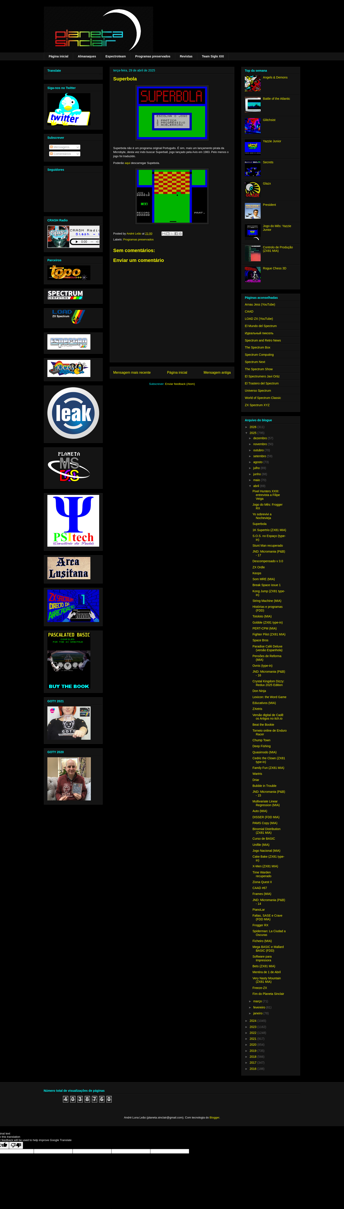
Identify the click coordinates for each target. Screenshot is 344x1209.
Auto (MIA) (260, 811)
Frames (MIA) (262, 894)
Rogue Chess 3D (275, 268)
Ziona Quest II (262, 882)
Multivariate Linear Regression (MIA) (266, 803)
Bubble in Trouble (264, 786)
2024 (253, 1020)
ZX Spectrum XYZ (257, 405)
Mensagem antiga (217, 372)
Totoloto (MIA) (262, 616)
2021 (253, 1038)
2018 (253, 1056)
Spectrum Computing (259, 354)
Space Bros (260, 640)
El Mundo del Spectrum (261, 326)
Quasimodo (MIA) (265, 752)
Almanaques (87, 56)
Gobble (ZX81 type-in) (268, 622)
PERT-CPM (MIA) (265, 628)
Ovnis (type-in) (262, 665)
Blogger (214, 1117)
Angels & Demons (275, 77)
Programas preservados (152, 56)
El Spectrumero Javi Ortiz (262, 376)
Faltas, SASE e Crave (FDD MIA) (267, 917)
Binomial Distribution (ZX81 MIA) (267, 830)
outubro (258, 450)
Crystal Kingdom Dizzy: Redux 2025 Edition (268, 683)
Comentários (60, 154)
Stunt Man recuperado (268, 545)
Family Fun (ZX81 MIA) (268, 768)
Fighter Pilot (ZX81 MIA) (269, 634)
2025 (253, 433)
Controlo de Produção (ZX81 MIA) (278, 249)
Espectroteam (116, 56)
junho (257, 474)
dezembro (260, 438)
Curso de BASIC (264, 838)
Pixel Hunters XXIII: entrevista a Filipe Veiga (266, 494)
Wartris (257, 773)
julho (256, 468)
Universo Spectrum (258, 390)
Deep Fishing (262, 746)
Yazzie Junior (272, 141)
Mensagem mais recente (132, 372)
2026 (253, 427)
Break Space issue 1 (267, 585)
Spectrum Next (255, 362)
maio (257, 480)
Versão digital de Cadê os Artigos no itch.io (268, 716)
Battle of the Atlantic (276, 98)
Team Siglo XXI (213, 56)
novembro (260, 444)
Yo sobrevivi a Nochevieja (262, 516)
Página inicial (58, 56)
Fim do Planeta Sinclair (268, 994)
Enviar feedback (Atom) (180, 384)
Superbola (260, 524)
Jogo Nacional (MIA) (266, 850)
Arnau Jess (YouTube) (260, 304)
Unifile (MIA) (261, 844)
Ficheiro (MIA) (262, 941)
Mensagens (59, 147)
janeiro (258, 1013)
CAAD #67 (260, 888)
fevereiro (259, 1007)
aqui (127, 163)
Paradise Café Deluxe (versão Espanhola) (267, 648)
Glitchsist (269, 120)
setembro (260, 456)
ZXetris (257, 709)
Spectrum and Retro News (263, 340)
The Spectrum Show (259, 369)
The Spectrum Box (257, 347)
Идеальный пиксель (259, 333)
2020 (253, 1044)
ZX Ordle (259, 567)
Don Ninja (259, 691)
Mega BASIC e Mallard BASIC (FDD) (268, 948)
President (269, 204)
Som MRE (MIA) (264, 579)
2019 (253, 1051)
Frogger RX (260, 925)
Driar (256, 780)
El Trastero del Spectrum (262, 383)
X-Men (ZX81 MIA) (265, 866)
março (258, 1001)
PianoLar (259, 909)
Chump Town (261, 740)
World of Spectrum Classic (263, 398)
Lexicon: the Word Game (270, 697)
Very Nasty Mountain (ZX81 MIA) (267, 980)
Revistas (186, 56)
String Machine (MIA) (267, 601)
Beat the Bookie (263, 724)
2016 (253, 1068)
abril (256, 486)
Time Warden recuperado (262, 874)
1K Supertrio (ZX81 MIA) (269, 530)
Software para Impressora (262, 958)
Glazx (267, 183)
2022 (253, 1033)
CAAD (249, 311)
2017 (253, 1062)
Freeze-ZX (260, 988)
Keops (257, 573)
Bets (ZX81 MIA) (264, 966)
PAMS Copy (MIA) (265, 823)
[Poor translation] (16, 1145)
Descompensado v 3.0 (268, 561)
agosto (258, 462)
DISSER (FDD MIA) (266, 817)
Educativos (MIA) (264, 703)
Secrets (268, 162)
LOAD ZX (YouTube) (259, 318)
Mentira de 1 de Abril (267, 972)
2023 (253, 1027)
